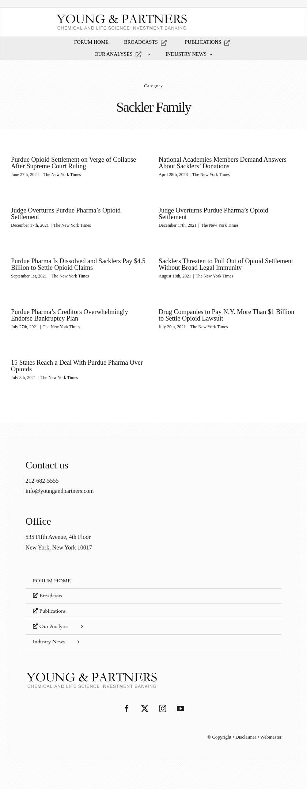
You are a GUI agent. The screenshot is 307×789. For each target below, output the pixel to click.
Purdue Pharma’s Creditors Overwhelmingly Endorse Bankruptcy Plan (69, 315)
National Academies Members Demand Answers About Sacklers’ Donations (223, 163)
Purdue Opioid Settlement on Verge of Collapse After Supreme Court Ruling (73, 163)
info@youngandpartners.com (60, 491)
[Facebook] (127, 709)
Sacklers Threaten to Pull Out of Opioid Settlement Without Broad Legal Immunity (226, 264)
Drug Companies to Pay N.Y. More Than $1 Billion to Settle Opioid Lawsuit (226, 315)
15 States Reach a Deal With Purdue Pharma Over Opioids (77, 366)
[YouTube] (180, 709)
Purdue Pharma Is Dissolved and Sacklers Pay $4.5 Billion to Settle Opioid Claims (78, 264)
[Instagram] (163, 709)
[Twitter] (145, 709)
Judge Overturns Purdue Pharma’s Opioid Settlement (66, 214)
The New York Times (62, 174)
